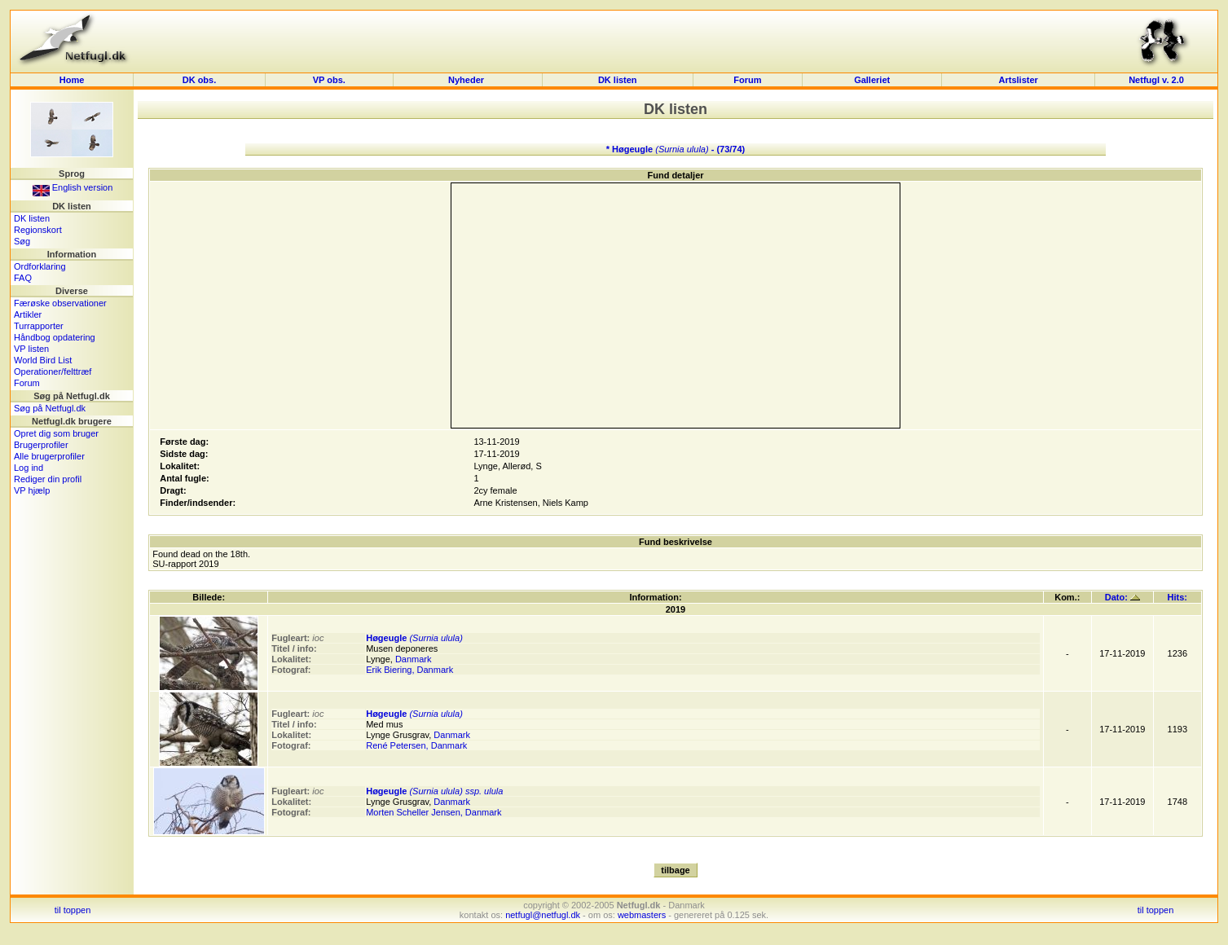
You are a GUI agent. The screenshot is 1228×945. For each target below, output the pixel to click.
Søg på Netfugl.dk (50, 408)
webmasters (642, 915)
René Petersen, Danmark (416, 745)
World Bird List (43, 360)
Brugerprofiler (41, 445)
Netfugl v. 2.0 (1156, 80)
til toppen (73, 910)
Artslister (1018, 80)
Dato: (1122, 597)
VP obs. (329, 80)
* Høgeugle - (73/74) (676, 149)
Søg (22, 241)
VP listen (31, 349)
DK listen (617, 80)
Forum (747, 80)
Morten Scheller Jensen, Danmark (433, 812)
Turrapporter (39, 326)
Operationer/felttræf (52, 371)
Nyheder (467, 80)
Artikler (28, 314)
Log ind (28, 467)
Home (72, 80)
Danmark (413, 659)
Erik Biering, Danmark (409, 670)
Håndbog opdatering (54, 337)
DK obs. (200, 80)
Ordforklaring (40, 266)
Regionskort (38, 230)
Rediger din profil (47, 479)
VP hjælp (32, 490)
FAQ (23, 278)
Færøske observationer (60, 303)
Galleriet (872, 80)
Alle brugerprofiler (49, 456)
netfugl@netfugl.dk (542, 915)
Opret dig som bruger (56, 433)
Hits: (1177, 597)
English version (73, 187)
